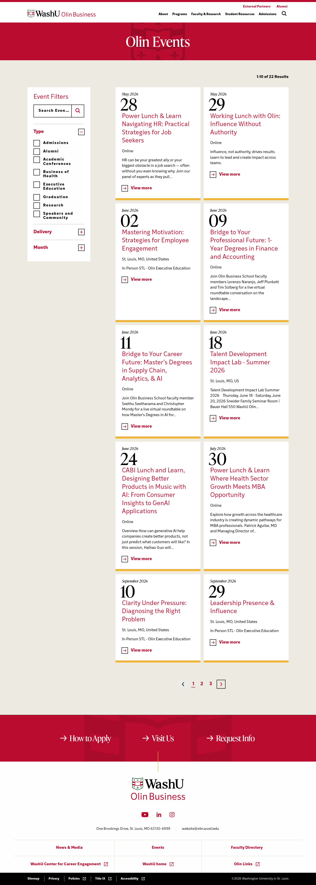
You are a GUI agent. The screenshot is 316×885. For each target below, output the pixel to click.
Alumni (46, 151)
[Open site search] (284, 13)
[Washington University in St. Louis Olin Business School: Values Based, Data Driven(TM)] (158, 799)
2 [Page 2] (201, 684)
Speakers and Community (53, 216)
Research (48, 205)
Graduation (50, 197)
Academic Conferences (52, 162)
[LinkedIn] (159, 816)
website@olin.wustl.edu (200, 829)
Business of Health (51, 174)
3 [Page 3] (210, 684)
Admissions (51, 143)
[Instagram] (172, 816)
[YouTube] (145, 816)
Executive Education (49, 186)
